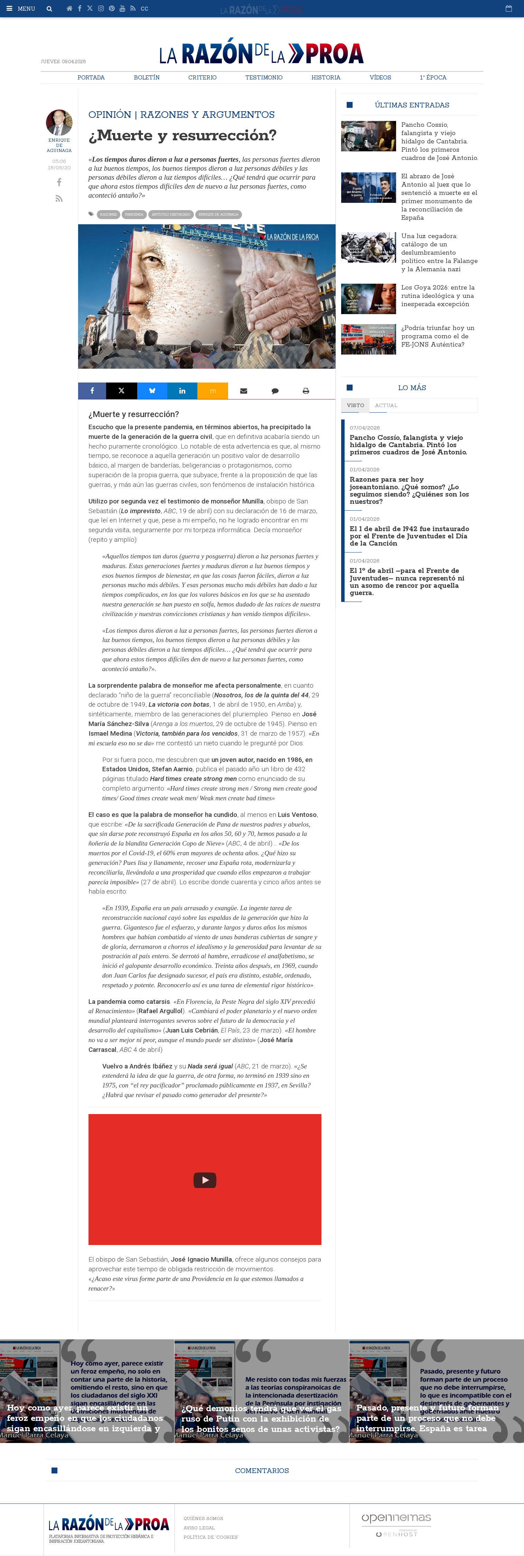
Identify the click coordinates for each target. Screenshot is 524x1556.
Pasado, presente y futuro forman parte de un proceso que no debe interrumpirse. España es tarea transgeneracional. (432, 1424)
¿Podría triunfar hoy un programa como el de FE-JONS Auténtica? (438, 336)
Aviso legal (199, 1527)
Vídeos (380, 77)
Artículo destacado (171, 214)
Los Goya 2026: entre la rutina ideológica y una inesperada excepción (438, 296)
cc (144, 9)
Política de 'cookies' (211, 1537)
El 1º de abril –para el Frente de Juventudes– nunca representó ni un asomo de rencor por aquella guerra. (408, 578)
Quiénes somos (203, 1518)
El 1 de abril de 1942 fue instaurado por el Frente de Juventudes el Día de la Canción (411, 533)
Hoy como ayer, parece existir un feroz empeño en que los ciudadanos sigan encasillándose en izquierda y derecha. (83, 1424)
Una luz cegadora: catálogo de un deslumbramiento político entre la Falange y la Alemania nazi (439, 253)
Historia (326, 77)
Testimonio (264, 77)
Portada (91, 77)
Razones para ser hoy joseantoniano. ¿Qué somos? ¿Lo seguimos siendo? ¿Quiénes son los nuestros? (410, 489)
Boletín (147, 77)
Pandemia (134, 214)
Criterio (202, 77)
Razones (108, 214)
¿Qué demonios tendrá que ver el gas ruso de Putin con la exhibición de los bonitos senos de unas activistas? (260, 1424)
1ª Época (433, 77)
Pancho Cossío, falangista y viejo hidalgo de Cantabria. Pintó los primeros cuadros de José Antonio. (439, 141)
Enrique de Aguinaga (59, 145)
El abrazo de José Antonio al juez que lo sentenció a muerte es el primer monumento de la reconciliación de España (439, 197)
